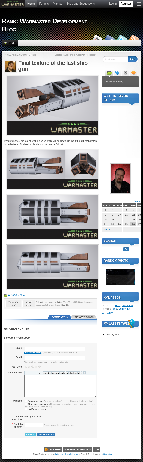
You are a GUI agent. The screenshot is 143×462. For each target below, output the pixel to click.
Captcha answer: (17, 425)
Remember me (34, 401)
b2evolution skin (71, 454)
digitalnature (59, 454)
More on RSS (107, 313)
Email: (19, 357)
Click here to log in (33, 352)
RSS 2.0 (64, 305)
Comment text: (14, 372)
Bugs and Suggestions (81, 3)
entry (42, 302)
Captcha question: (17, 417)
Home (31, 3)
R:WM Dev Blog (16, 295)
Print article (29, 304)
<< (105, 229)
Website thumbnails (77, 449)
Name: (19, 347)
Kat (58, 302)
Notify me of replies (36, 409)
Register (126, 3)
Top (96, 449)
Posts (118, 305)
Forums (44, 3)
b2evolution (107, 454)
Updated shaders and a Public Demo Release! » (75, 55)
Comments (127, 305)
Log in (113, 3)
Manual (57, 3)
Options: (17, 400)
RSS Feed (55, 449)
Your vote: (16, 366)
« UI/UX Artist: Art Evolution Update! (20, 55)
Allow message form (37, 404)
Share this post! (13, 304)
